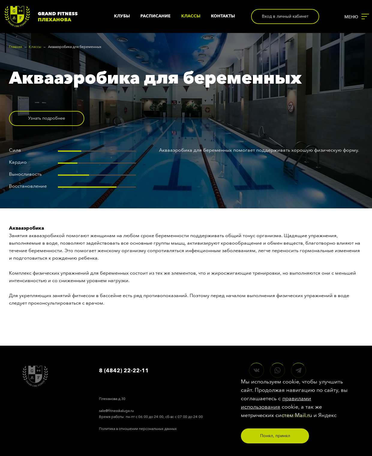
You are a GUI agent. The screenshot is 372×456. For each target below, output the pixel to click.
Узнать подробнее (46, 118)
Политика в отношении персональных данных (138, 429)
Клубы (122, 16)
